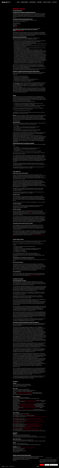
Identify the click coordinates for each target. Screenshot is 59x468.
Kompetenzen (24, 2)
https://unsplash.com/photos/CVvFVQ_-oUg (30, 414)
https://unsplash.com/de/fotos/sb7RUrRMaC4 (31, 423)
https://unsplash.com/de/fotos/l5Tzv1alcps (28, 403)
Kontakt (54, 2)
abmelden (30, 212)
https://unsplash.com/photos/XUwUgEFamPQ (24, 392)
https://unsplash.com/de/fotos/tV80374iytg (31, 425)
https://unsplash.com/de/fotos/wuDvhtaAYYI (31, 407)
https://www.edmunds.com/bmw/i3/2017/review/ (33, 418)
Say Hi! (3, 466)
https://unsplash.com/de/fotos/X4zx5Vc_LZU (33, 401)
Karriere (39, 2)
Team (18, 2)
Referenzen (32, 2)
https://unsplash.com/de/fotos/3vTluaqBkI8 (27, 406)
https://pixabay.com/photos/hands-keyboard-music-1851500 (33, 429)
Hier (13, 110)
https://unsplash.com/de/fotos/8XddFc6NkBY (27, 447)
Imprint (50, 466)
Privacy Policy (47, 466)
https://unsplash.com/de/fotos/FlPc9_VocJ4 (25, 409)
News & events (47, 2)
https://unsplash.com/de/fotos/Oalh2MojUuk (35, 424)
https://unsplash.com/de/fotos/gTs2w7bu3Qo (28, 400)
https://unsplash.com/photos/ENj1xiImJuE (31, 428)
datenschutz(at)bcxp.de (20, 30)
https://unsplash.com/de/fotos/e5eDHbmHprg (24, 393)
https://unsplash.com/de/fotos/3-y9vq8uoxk (26, 405)
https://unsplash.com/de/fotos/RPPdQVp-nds (25, 404)
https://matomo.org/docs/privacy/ (35, 275)
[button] (57, 457)
